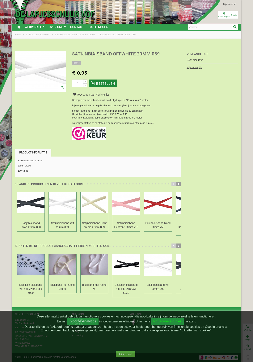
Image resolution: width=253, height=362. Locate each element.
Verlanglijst (197, 54)
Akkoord (126, 354)
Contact (77, 27)
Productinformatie (33, 152)
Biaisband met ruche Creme (65, 286)
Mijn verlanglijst (194, 67)
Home (18, 34)
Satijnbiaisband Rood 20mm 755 (164, 225)
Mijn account (229, 4)
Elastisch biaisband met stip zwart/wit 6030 (131, 288)
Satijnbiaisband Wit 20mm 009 (64, 225)
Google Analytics (83, 321)
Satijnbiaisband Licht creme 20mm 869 (98, 225)
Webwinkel (34, 27)
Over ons (57, 27)
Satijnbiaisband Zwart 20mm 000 (31, 225)
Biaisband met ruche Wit (98, 286)
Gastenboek (98, 27)
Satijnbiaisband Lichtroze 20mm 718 (131, 225)
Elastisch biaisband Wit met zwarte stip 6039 (31, 288)
